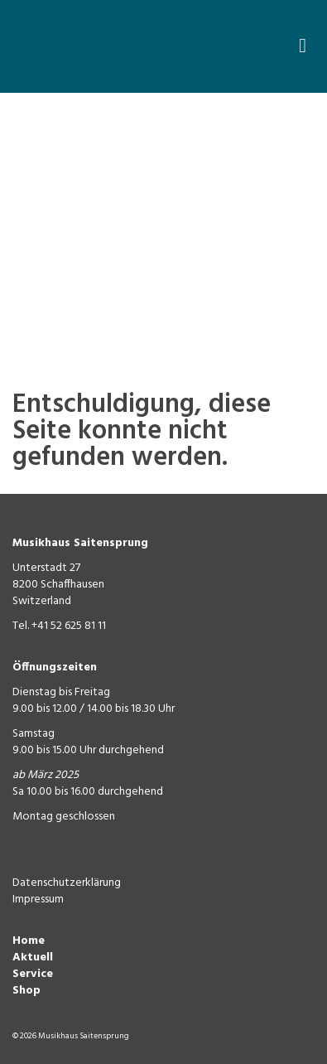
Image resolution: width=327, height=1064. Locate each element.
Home (28, 940)
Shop (26, 990)
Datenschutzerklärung (66, 882)
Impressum (38, 899)
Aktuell (32, 957)
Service (32, 974)
